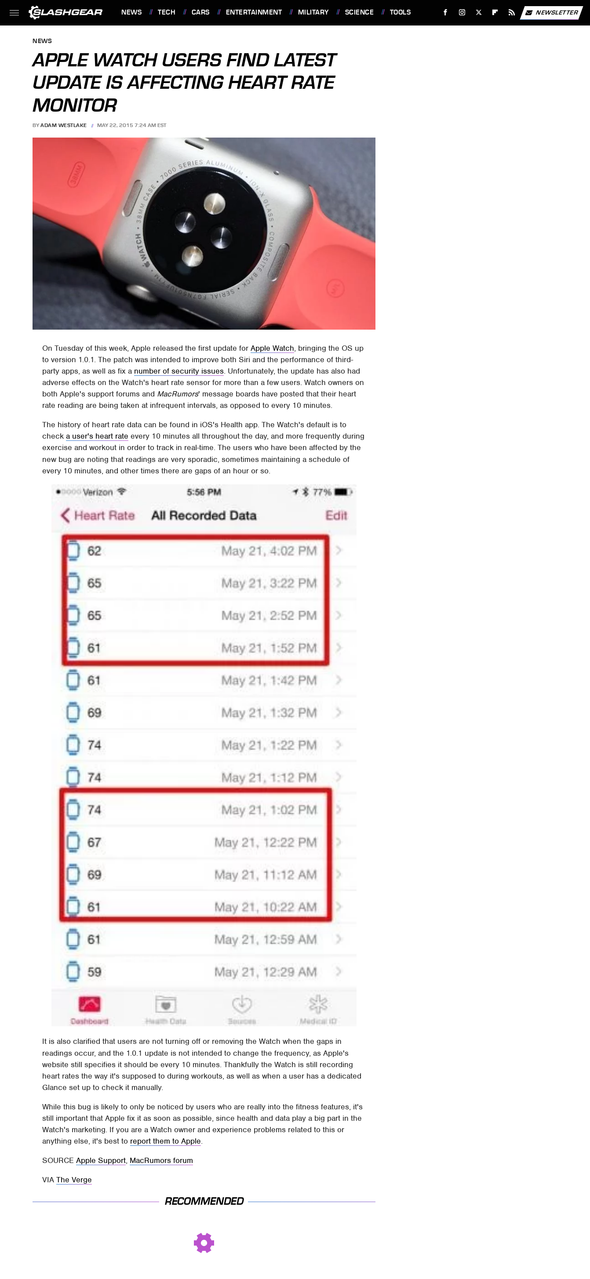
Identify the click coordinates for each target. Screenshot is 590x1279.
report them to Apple (165, 1141)
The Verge (74, 1180)
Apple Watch (272, 348)
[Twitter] (478, 12)
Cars (201, 12)
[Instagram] (462, 12)
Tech (166, 12)
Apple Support (101, 1160)
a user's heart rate (97, 436)
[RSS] (512, 12)
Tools (400, 12)
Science (359, 12)
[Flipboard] (495, 12)
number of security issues (179, 371)
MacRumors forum (161, 1160)
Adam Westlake (63, 125)
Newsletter (551, 13)
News (131, 12)
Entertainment (254, 12)
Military (313, 12)
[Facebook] (445, 12)
